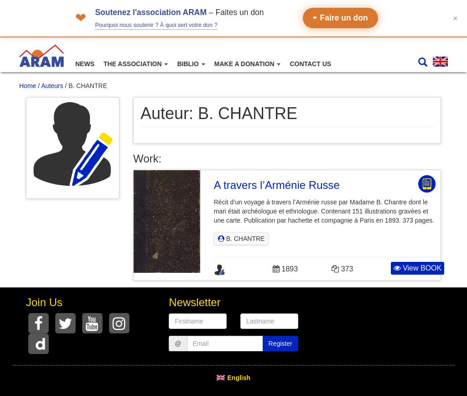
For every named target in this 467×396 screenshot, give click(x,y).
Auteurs (52, 85)
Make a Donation (247, 64)
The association (136, 64)
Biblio (191, 64)
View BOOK (418, 268)
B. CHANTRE (241, 238)
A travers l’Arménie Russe (277, 185)
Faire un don (340, 17)
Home (27, 85)
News (84, 64)
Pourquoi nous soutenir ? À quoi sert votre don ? (156, 25)
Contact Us (310, 64)
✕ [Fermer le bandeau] (455, 18)
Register (280, 343)
